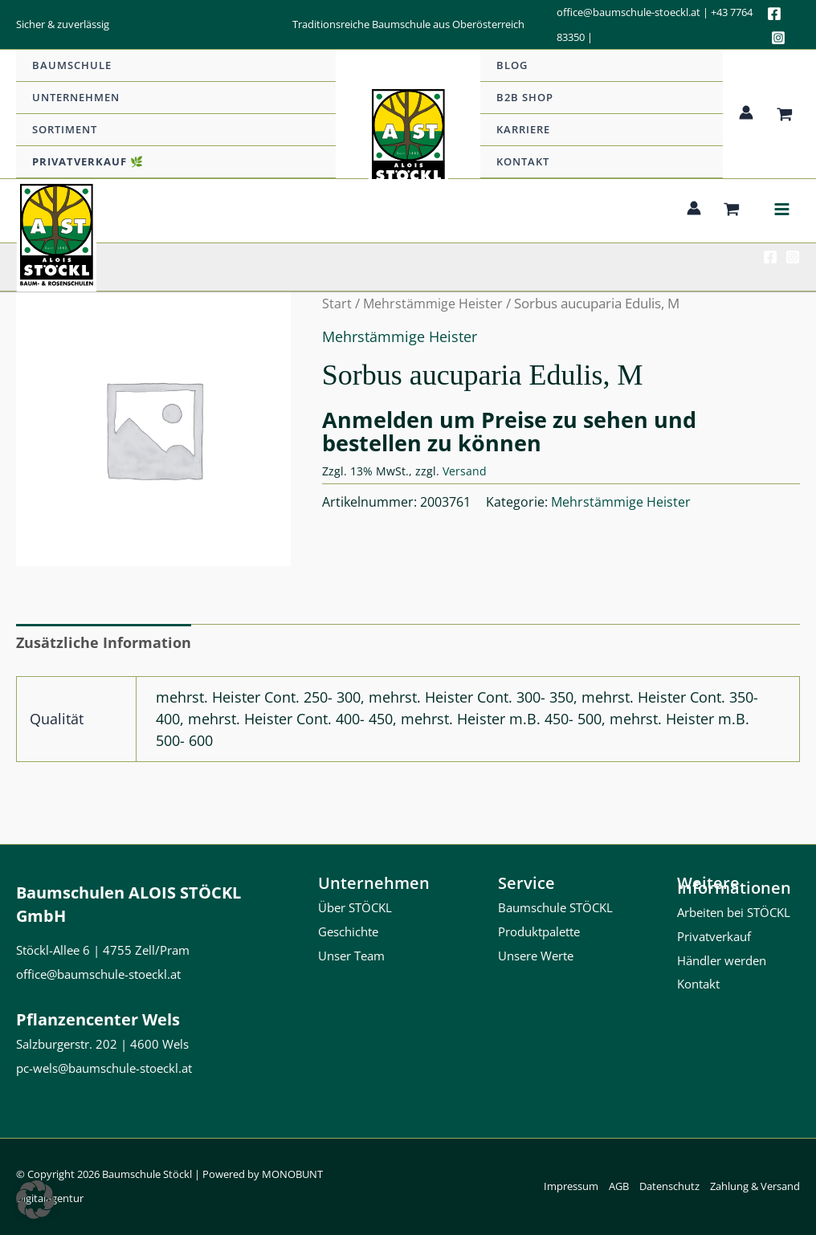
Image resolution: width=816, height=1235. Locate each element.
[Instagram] (778, 38)
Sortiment (64, 129)
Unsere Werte (535, 956)
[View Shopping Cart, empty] (784, 115)
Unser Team (351, 956)
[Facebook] (774, 13)
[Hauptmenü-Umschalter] (781, 210)
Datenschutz (669, 1186)
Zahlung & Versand (755, 1186)
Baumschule (72, 65)
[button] (35, 1199)
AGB (619, 1186)
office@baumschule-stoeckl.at (628, 12)
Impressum (571, 1186)
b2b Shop (524, 97)
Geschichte (348, 931)
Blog (512, 65)
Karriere (523, 129)
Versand (465, 471)
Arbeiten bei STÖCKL (733, 912)
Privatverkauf (714, 936)
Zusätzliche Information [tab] (103, 642)
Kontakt (522, 161)
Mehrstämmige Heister (436, 303)
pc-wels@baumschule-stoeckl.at (104, 1068)
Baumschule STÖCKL (555, 907)
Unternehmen (76, 97)
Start (337, 303)
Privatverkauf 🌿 (88, 161)
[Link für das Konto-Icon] (746, 112)
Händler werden (721, 960)
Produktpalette (539, 931)
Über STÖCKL (355, 907)
